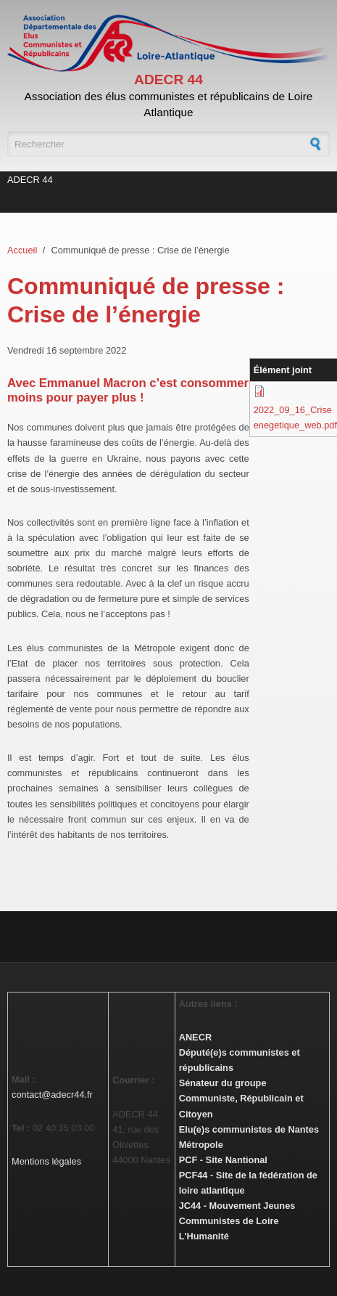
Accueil (22, 250)
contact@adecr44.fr (52, 1094)
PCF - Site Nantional (223, 1159)
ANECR (195, 1037)
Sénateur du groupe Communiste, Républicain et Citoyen (241, 1098)
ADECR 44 (168, 79)
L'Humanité (204, 1236)
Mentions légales (46, 1161)
